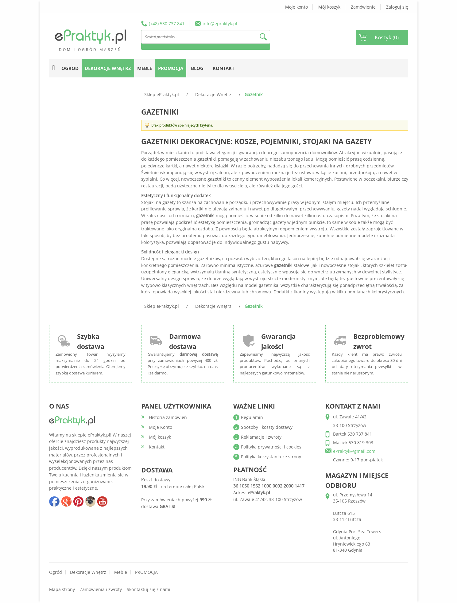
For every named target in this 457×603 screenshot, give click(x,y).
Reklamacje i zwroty (261, 437)
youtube (102, 501)
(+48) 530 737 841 (166, 23)
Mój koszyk (329, 7)
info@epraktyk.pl (220, 23)
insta (90, 501)
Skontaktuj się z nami (148, 589)
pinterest (78, 501)
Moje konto (296, 7)
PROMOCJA (146, 572)
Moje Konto (160, 427)
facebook (54, 501)
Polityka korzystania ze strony (271, 457)
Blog (197, 68)
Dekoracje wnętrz (88, 572)
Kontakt (223, 68)
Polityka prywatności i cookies (271, 447)
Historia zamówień (168, 417)
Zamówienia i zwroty (101, 589)
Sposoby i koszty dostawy (266, 427)
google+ (66, 501)
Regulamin (252, 417)
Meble (120, 572)
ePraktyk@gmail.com (354, 451)
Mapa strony (62, 589)
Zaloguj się (397, 7)
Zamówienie (363, 7)
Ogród (55, 572)
